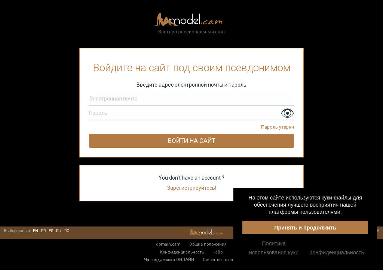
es (51, 230)
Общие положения (208, 244)
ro (67, 230)
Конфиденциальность (182, 252)
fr (43, 230)
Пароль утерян (277, 127)
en (35, 230)
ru (58, 230)
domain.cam (168, 244)
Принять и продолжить (305, 228)
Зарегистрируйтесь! (191, 188)
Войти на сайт (191, 140)
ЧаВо (217, 252)
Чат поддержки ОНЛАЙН (169, 259)
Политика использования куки (273, 247)
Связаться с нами (221, 259)
